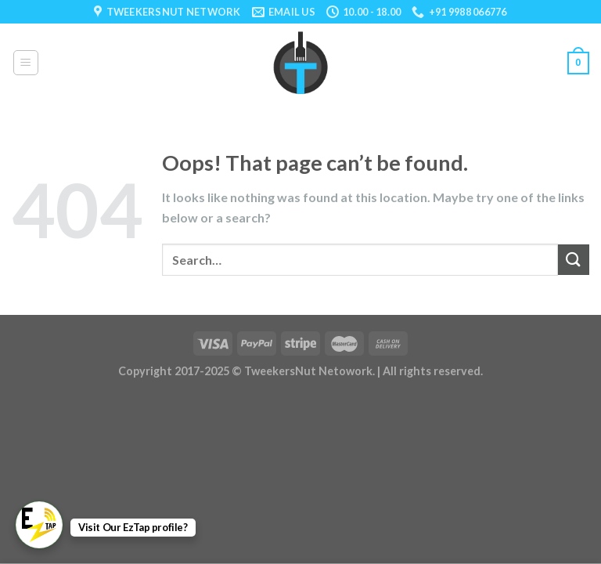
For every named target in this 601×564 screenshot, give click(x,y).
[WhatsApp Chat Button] (39, 524)
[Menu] (26, 62)
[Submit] (573, 259)
